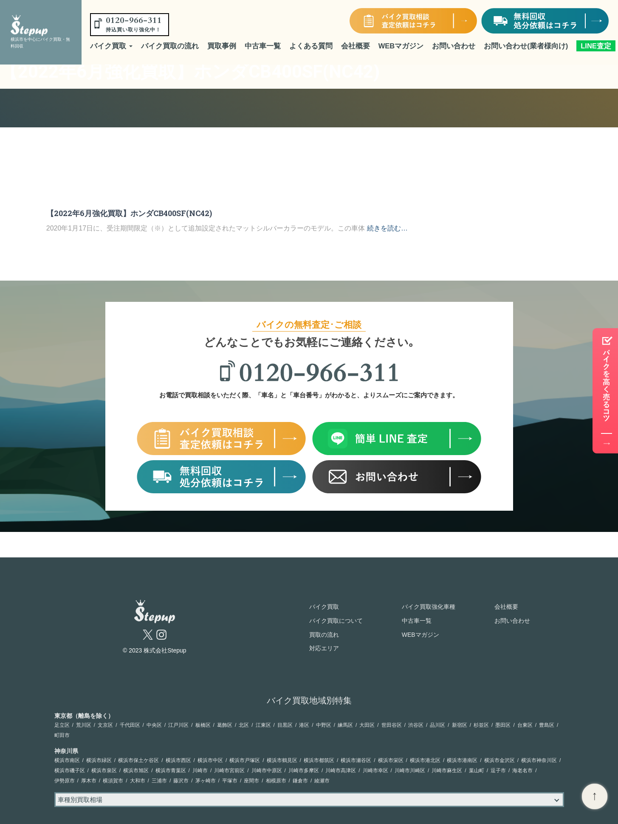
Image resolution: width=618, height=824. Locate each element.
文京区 (105, 725)
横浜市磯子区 (69, 770)
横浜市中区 (210, 760)
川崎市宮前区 (229, 770)
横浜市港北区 (425, 760)
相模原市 (276, 781)
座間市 (251, 781)
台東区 (525, 725)
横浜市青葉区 (170, 770)
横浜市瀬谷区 (356, 760)
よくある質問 (311, 46)
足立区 (62, 725)
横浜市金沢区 (499, 760)
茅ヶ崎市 (205, 781)
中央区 (154, 725)
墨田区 (503, 725)
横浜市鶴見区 (282, 760)
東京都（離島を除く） (84, 715)
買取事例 (221, 46)
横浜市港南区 (462, 760)
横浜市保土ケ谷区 (138, 760)
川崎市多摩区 (303, 770)
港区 (304, 725)
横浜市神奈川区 (539, 760)
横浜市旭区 (136, 770)
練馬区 (345, 725)
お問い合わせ (453, 46)
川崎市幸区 (375, 770)
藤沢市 (181, 781)
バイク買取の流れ (170, 46)
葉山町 (476, 770)
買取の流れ (324, 634)
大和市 (137, 781)
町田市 (62, 735)
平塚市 (229, 781)
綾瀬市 (322, 781)
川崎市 (200, 770)
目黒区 (285, 725)
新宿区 (459, 725)
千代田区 (130, 725)
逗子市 (498, 770)
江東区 (263, 725)
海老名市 (522, 770)
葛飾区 (224, 725)
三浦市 (159, 781)
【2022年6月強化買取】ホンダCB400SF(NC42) (129, 213)
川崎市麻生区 (447, 770)
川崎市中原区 (266, 770)
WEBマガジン (401, 46)
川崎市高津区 (340, 770)
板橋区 (203, 725)
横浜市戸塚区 (244, 760)
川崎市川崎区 (410, 770)
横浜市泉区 (104, 770)
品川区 (437, 725)
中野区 (323, 725)
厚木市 (88, 781)
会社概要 (355, 46)
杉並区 (481, 725)
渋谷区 (415, 725)
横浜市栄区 (391, 760)
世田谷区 (391, 725)
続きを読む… (387, 228)
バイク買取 (111, 46)
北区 (244, 725)
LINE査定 (596, 46)
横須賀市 (113, 781)
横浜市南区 (67, 760)
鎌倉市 (300, 781)
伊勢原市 (64, 781)
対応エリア (324, 648)
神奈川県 (66, 751)
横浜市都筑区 (319, 760)
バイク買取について (336, 620)
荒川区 (83, 725)
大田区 (367, 725)
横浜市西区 (178, 760)
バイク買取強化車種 (428, 606)
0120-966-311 (134, 23)
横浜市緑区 (99, 760)
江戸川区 (178, 725)
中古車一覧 (263, 46)
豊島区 (546, 725)
